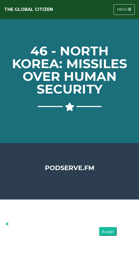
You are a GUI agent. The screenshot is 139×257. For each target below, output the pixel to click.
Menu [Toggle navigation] (124, 9)
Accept (108, 231)
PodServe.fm (69, 168)
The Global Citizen (28, 9)
